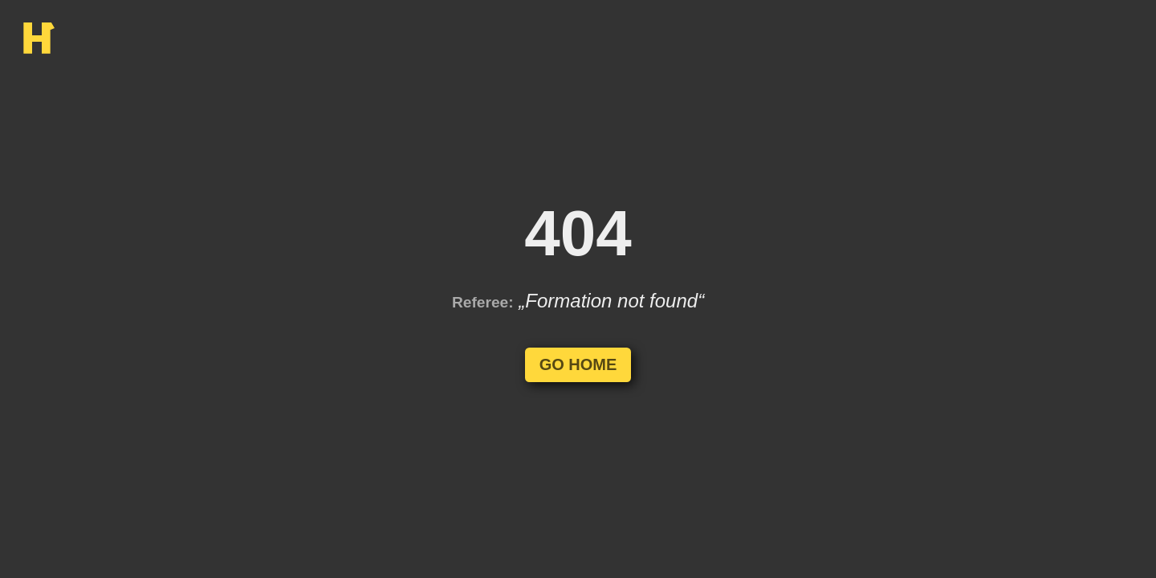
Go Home (578, 364)
